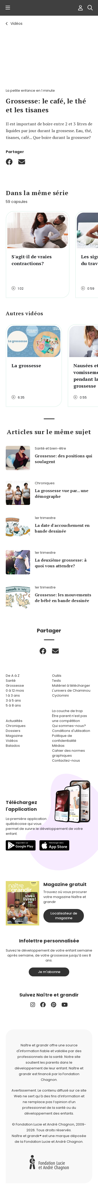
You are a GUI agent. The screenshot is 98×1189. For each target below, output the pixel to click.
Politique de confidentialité (64, 738)
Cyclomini (60, 695)
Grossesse (15, 685)
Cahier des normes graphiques (68, 753)
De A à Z (13, 675)
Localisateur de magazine (63, 915)
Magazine (14, 735)
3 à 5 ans (13, 700)
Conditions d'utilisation (71, 730)
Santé (11, 680)
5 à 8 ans (13, 705)
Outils (56, 675)
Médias (58, 745)
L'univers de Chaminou (71, 690)
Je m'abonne (49, 971)
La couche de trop (67, 710)
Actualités (14, 720)
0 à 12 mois (15, 690)
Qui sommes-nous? (69, 725)
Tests (56, 680)
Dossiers (13, 730)
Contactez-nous (66, 760)
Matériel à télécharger (71, 685)
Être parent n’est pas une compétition (69, 718)
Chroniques (16, 725)
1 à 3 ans (13, 695)
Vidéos (16, 23)
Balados (13, 745)
